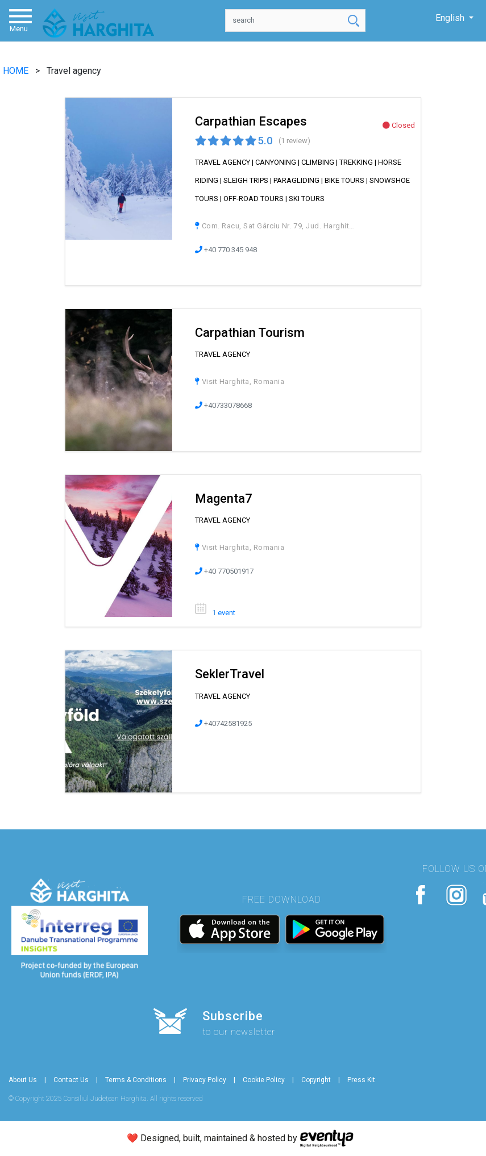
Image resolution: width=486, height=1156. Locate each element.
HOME (17, 70)
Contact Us (71, 1080)
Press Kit (361, 1080)
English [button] (451, 17)
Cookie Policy (264, 1080)
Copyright (316, 1080)
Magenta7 (223, 498)
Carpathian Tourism (250, 332)
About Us (23, 1080)
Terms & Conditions (136, 1080)
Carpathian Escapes (251, 121)
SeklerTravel (229, 674)
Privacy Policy (204, 1080)
